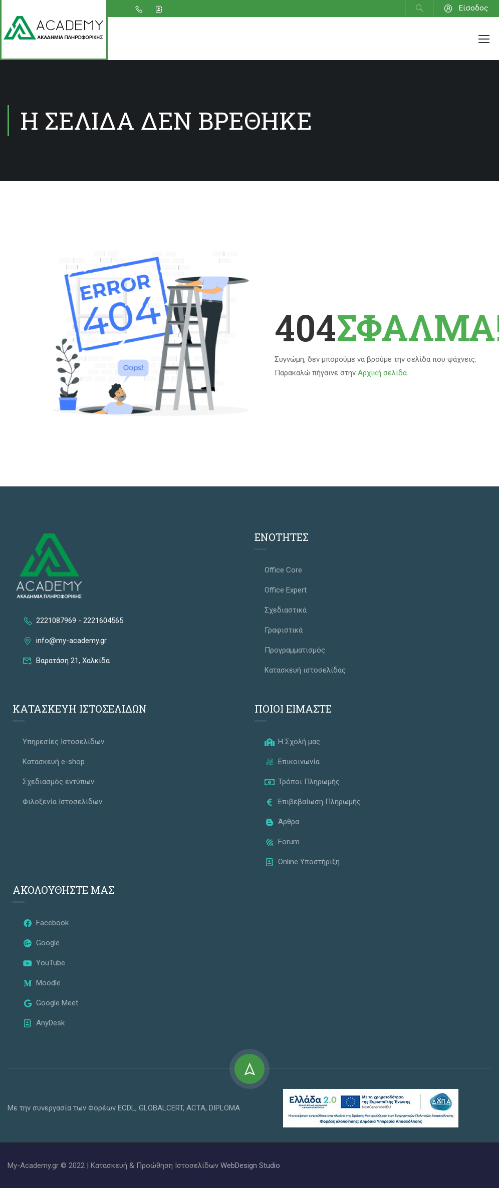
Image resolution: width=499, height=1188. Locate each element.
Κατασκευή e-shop (54, 761)
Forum (282, 841)
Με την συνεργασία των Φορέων (63, 1107)
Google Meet (50, 1002)
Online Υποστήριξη (302, 861)
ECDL (126, 1107)
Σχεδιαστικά (286, 610)
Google (41, 942)
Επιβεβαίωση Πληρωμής (313, 801)
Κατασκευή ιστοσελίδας (305, 670)
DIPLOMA (224, 1107)
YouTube (44, 962)
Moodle (42, 982)
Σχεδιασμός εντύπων (58, 781)
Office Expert (286, 590)
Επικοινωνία (292, 761)
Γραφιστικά (284, 630)
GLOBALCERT (161, 1107)
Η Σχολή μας (292, 741)
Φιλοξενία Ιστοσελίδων (62, 801)
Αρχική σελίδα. (383, 372)
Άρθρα (282, 821)
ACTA (195, 1107)
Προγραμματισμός (295, 650)
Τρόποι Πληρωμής (302, 781)
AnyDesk (44, 1022)
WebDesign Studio (250, 1165)
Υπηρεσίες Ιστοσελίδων (63, 741)
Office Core (283, 569)
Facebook (46, 922)
